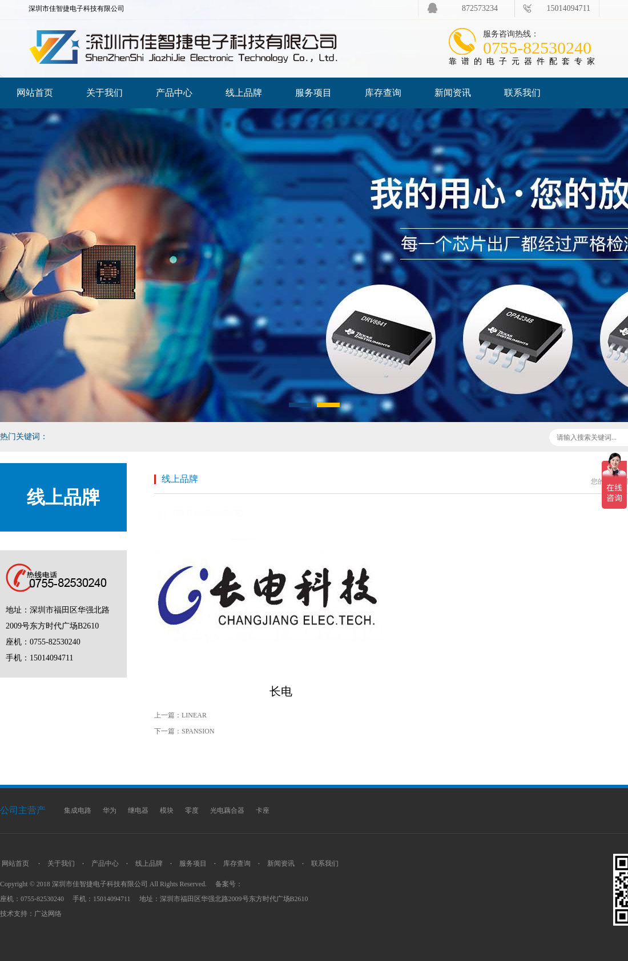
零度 (192, 810)
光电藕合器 (227, 810)
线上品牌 (244, 93)
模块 (167, 810)
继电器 (138, 810)
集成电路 (77, 810)
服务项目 (313, 93)
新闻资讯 (452, 93)
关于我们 (104, 93)
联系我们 (522, 93)
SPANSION (198, 731)
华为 (109, 810)
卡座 (262, 810)
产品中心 (174, 93)
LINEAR (194, 715)
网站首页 (35, 93)
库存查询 (383, 93)
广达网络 (48, 914)
